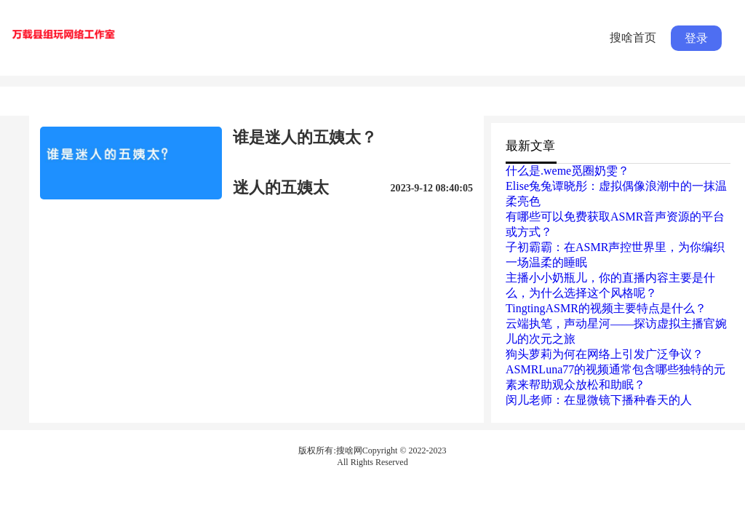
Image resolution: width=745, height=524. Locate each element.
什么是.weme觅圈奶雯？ (567, 170)
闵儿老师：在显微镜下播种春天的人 (599, 400)
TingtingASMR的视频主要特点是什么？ (606, 308)
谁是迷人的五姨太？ (305, 137)
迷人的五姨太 (281, 187)
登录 (696, 38)
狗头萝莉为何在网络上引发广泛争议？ (605, 354)
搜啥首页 (633, 37)
